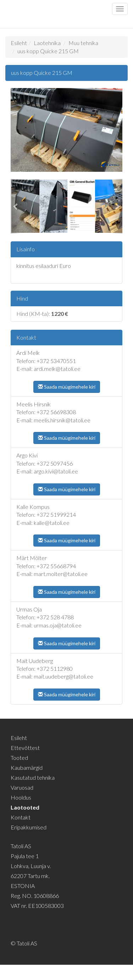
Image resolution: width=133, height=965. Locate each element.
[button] (16, 206)
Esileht (19, 42)
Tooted (19, 757)
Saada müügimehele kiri (66, 387)
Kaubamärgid (27, 767)
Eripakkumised (28, 827)
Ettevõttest (25, 747)
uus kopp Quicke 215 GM (48, 51)
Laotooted (25, 807)
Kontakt (21, 817)
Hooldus (21, 797)
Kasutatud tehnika (33, 777)
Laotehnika (47, 42)
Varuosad (22, 787)
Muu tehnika (83, 42)
